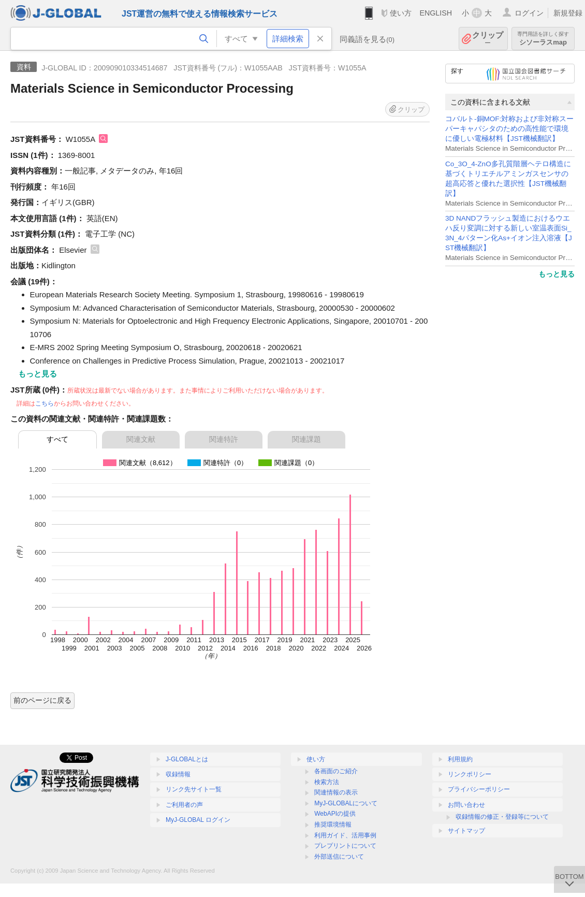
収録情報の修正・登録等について (502, 816)
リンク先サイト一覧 (194, 789)
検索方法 (326, 782)
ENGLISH (435, 13)
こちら (44, 403)
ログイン (529, 13)
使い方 (401, 13)
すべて (57, 439)
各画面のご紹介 (336, 771)
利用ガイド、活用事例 (345, 835)
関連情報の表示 (336, 792)
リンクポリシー (469, 774)
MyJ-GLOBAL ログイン (198, 819)
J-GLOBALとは (187, 759)
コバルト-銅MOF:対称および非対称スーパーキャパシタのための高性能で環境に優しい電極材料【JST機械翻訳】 (509, 128)
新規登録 (567, 13)
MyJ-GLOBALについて (345, 803)
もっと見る (556, 274)
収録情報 (178, 774)
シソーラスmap (543, 38)
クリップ (487, 39)
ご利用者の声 (184, 804)
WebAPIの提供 (335, 813)
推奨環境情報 (333, 824)
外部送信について (339, 856)
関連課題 (306, 439)
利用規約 (460, 759)
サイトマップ (466, 830)
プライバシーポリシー (479, 789)
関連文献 (140, 439)
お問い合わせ (466, 804)
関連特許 (223, 439)
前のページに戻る (42, 700)
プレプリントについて (345, 845)
